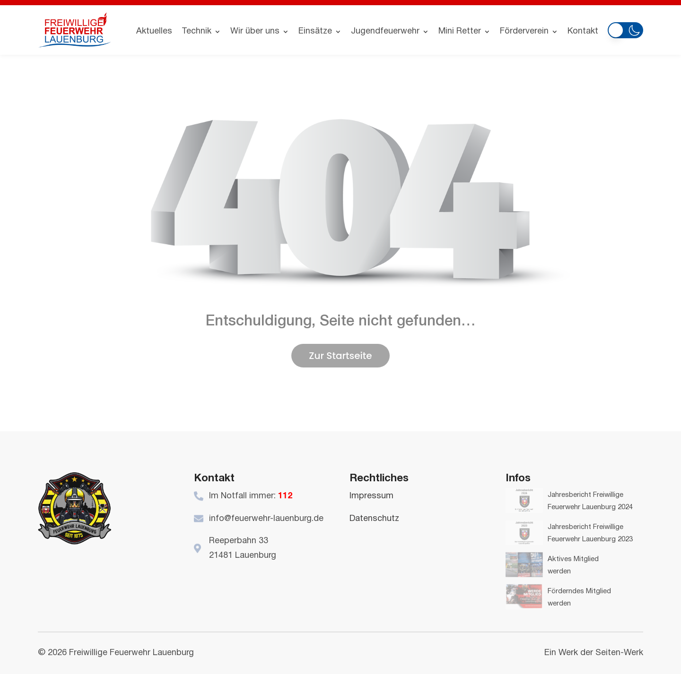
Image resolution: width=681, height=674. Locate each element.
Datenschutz (374, 519)
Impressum (371, 496)
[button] (625, 28)
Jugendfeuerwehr (385, 31)
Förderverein (524, 31)
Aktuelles (154, 31)
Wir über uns (254, 31)
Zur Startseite (340, 355)
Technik (196, 31)
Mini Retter (459, 31)
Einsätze (315, 31)
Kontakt (583, 31)
